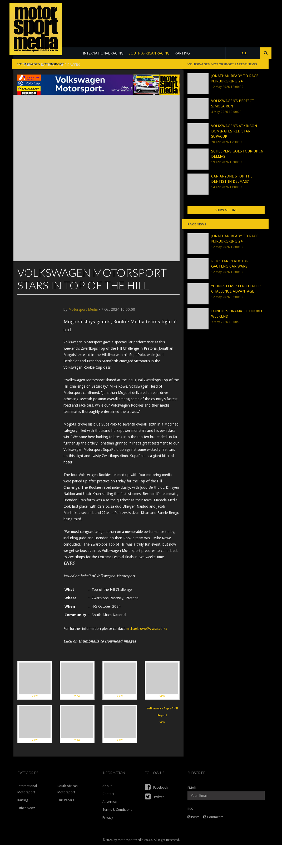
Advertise (109, 802)
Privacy (107, 817)
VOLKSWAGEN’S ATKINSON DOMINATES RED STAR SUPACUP (234, 131)
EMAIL (192, 788)
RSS (190, 809)
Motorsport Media (83, 309)
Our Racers (65, 800)
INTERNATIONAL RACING (103, 53)
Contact (108, 794)
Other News (26, 808)
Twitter (154, 797)
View (35, 680)
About (107, 786)
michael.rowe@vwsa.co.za (146, 628)
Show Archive (226, 210)
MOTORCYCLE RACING (35, 65)
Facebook (156, 787)
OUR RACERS (69, 65)
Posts (193, 817)
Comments (213, 817)
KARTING (182, 53)
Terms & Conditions (117, 810)
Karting (22, 800)
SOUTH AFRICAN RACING (149, 53)
